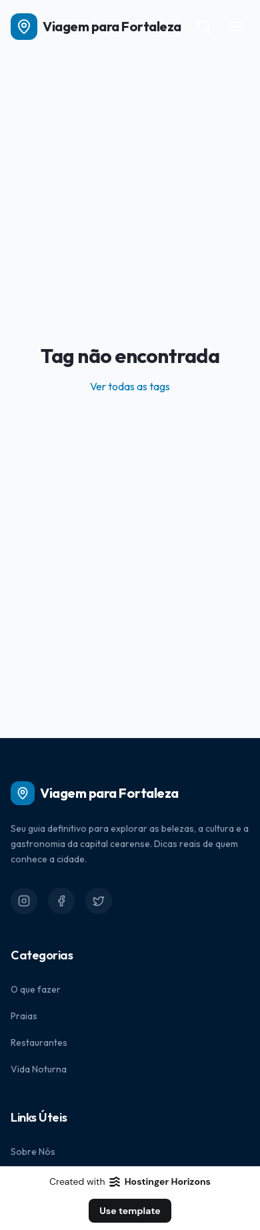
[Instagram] (24, 901)
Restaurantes (39, 1042)
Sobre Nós (33, 1152)
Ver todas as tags (130, 386)
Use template (130, 1211)
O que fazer (36, 989)
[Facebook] (61, 901)
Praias (24, 1016)
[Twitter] (98, 901)
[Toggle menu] (236, 26)
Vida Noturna (39, 1069)
